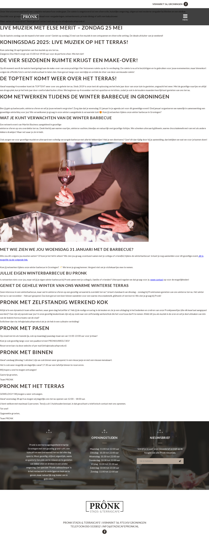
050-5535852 (92, 526)
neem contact (156, 279)
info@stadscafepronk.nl (120, 526)
